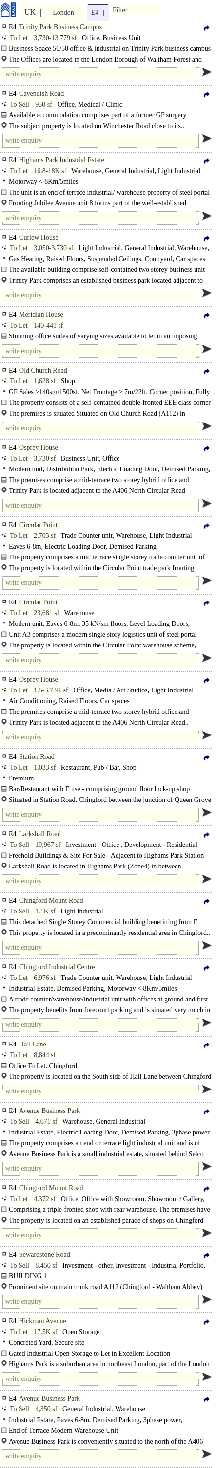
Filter (120, 10)
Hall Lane (32, 1044)
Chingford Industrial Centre (57, 967)
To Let (19, 38)
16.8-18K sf (50, 171)
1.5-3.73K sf (51, 690)
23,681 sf (46, 613)
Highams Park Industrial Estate (61, 160)
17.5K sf (45, 1331)
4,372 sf (45, 1198)
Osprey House (38, 447)
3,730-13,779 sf (55, 38)
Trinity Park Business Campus (60, 27)
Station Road (37, 756)
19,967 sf (47, 844)
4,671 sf (46, 1121)
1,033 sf (45, 767)
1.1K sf (45, 911)
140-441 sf (48, 325)
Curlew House (39, 237)
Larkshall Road (40, 834)
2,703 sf (45, 535)
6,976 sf (45, 977)
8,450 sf (46, 1265)
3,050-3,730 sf (53, 248)
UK (30, 12)
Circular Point (38, 525)
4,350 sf (46, 1409)
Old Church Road (43, 370)
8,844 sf (45, 1055)
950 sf (43, 104)
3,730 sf (45, 458)
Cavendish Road (41, 93)
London (63, 12)
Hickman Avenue (42, 1321)
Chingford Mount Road (51, 900)
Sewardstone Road (44, 1254)
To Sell (19, 104)
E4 (95, 12)
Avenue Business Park (49, 1110)
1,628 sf (45, 381)
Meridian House (41, 314)
